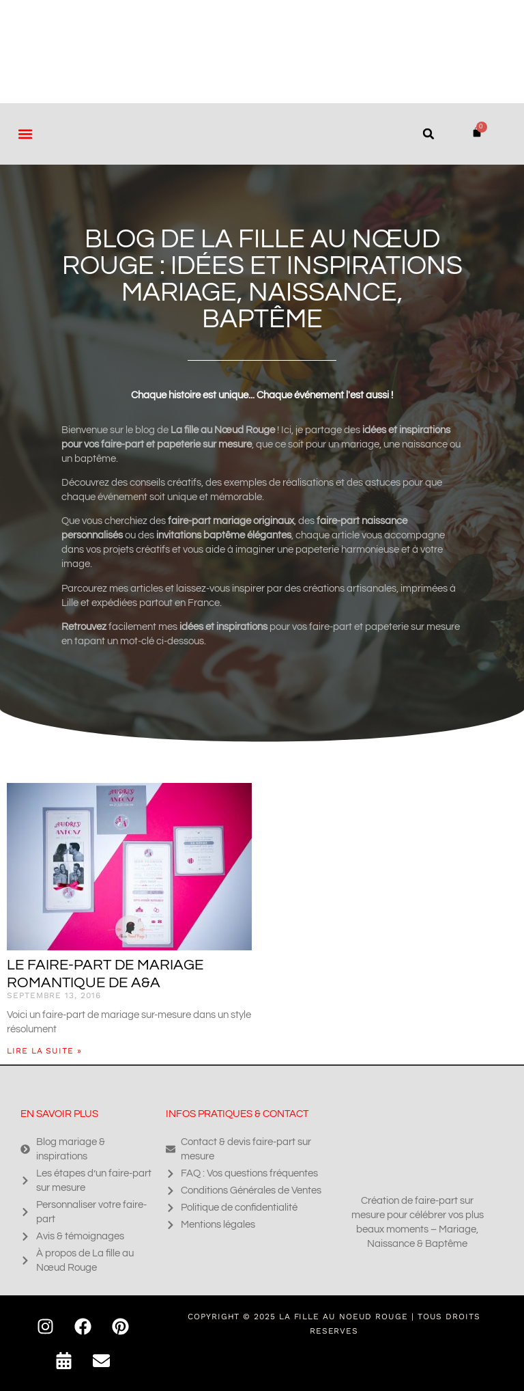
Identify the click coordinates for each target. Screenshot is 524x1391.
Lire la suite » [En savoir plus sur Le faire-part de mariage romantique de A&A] (44, 1051)
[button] (25, 133)
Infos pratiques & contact (237, 1114)
